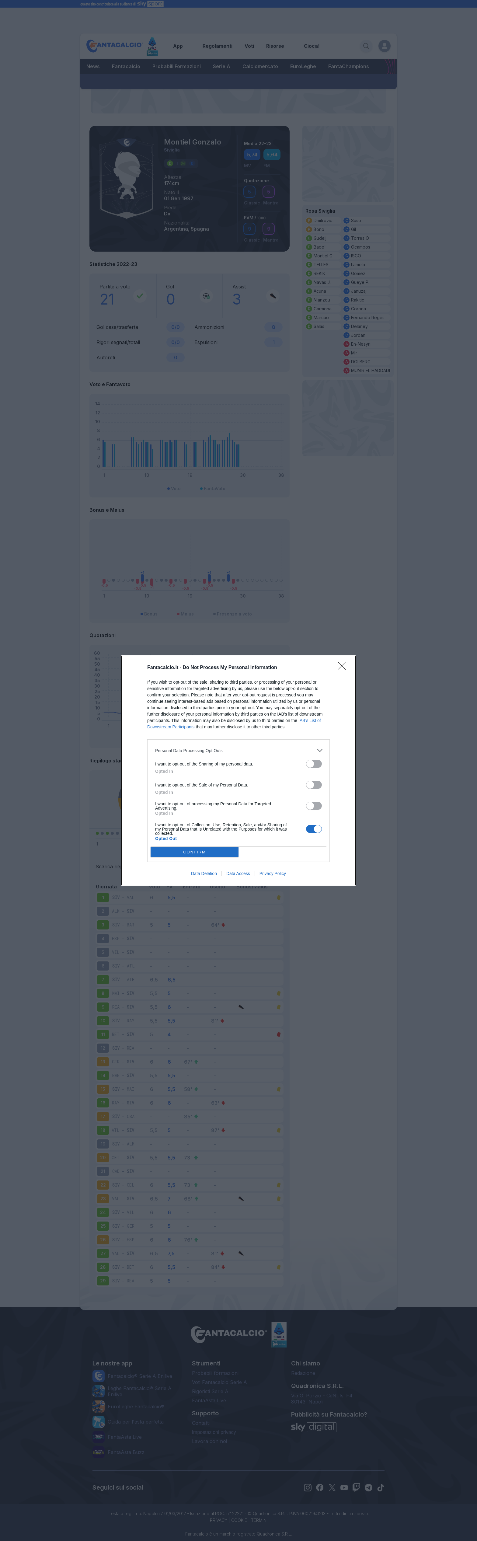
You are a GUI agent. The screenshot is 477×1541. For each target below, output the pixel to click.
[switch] (314, 764)
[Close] (344, 668)
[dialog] (238, 770)
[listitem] (238, 750)
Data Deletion (204, 873)
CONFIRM (194, 852)
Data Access (238, 873)
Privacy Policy (272, 873)
